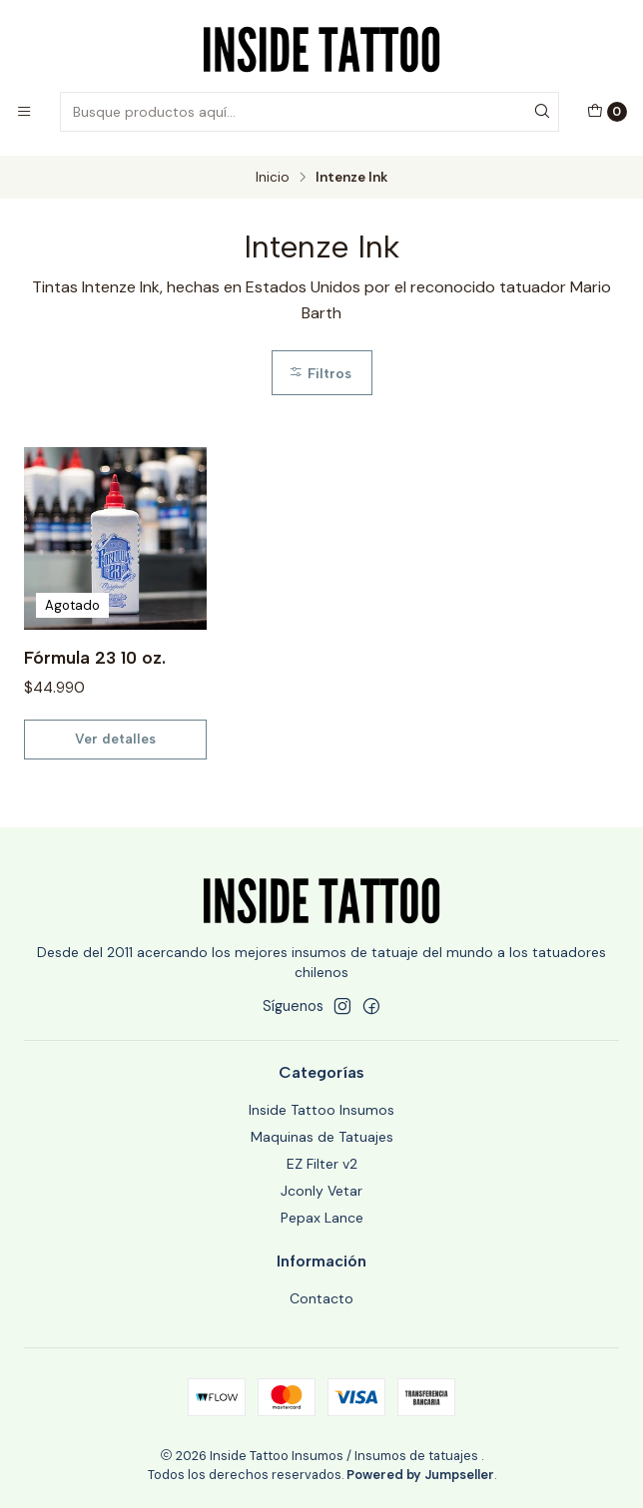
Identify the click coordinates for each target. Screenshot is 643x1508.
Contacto (321, 1298)
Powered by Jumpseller (420, 1474)
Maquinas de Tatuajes (322, 1137)
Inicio (273, 178)
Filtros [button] (320, 373)
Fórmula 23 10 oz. (95, 657)
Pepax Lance (322, 1218)
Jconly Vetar (321, 1191)
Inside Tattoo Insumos (321, 1110)
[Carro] (607, 112)
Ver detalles (115, 739)
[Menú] (24, 112)
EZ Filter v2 (322, 1164)
